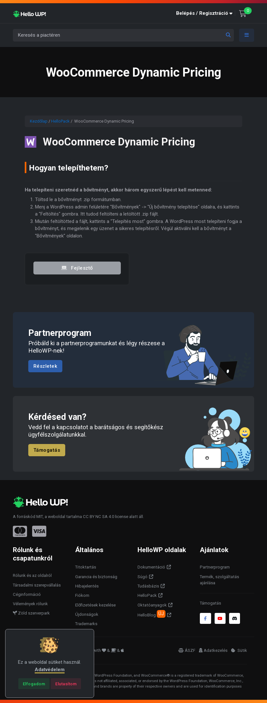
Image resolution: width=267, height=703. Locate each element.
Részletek (45, 366)
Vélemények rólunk (30, 603)
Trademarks (86, 623)
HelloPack (60, 121)
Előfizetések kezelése (95, 605)
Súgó (142, 576)
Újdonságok (86, 614)
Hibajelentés (87, 586)
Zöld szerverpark (31, 613)
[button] (205, 13)
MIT (39, 516)
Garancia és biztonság (96, 576)
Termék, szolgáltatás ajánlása (219, 580)
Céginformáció (27, 594)
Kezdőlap (39, 121)
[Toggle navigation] (246, 35)
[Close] (33, 683)
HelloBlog (151, 614)
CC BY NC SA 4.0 (98, 516)
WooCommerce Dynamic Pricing (119, 142)
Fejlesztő (77, 268)
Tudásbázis (148, 586)
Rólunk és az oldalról (32, 575)
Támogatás (46, 450)
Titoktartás (85, 567)
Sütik (239, 650)
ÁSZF (186, 650)
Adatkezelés (213, 650)
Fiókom (82, 595)
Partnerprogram (215, 567)
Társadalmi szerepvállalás (37, 585)
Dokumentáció (151, 567)
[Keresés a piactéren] (123, 35)
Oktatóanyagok (152, 605)
